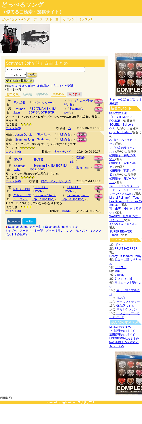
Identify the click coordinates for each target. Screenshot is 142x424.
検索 (32, 74)
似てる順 (13, 94)
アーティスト (46, 19)
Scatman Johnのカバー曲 (24, 226)
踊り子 (119, 271)
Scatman (43, 139)
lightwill (66, 402)
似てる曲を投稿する (19, 80)
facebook (14, 221)
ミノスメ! (85, 19)
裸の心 (120, 298)
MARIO (66, 211)
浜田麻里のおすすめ (122, 334)
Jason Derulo (23, 134)
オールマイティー (128, 301)
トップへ (11, 230)
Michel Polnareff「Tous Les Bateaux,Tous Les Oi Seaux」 (125, 201)
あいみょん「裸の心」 (124, 224)
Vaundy (119, 274)
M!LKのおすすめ (120, 326)
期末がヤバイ (62, 151)
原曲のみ (58, 94)
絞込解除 (74, 94)
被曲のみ (42, 94)
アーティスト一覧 (31, 230)
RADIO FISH (21, 189)
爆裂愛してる (125, 305)
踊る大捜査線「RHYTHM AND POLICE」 (120, 116)
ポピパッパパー (42, 102)
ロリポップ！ (86, 402)
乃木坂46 (20, 102)
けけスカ (120, 267)
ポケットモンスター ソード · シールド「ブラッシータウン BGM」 (125, 190)
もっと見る (116, 346)
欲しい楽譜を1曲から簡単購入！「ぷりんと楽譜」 (43, 85)
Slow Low (43, 134)
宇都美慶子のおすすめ (124, 342)
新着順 (27, 94)
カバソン (68, 19)
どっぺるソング (22, 4)
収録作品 (65, 134)
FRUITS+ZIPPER (126, 248)
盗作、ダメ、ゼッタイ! (56, 181)
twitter (29, 221)
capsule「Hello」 (120, 132)
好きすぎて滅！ (125, 278)
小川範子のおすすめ (122, 330)
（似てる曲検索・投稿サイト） (32, 12)
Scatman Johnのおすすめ (61, 226)
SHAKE (38, 159)
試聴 (98, 101)
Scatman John (19, 110)
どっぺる (16, 19)
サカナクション (126, 309)
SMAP (18, 159)
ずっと (119, 244)
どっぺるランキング (59, 230)
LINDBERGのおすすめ (124, 338)
